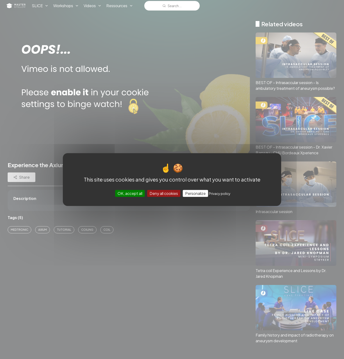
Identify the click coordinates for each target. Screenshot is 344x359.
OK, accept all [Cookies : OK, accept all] (130, 193)
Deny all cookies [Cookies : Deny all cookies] (164, 193)
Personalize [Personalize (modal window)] (195, 193)
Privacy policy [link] (220, 193)
